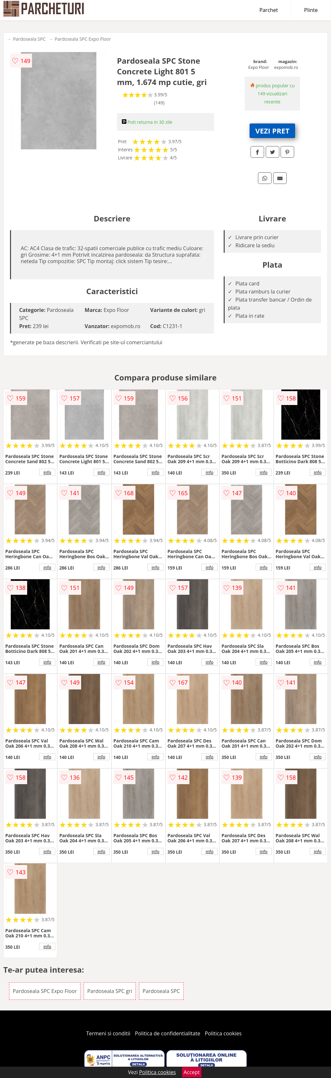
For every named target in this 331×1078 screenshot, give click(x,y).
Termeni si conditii (108, 1033)
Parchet (269, 10)
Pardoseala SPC (29, 39)
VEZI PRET (272, 130)
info (47, 472)
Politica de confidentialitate (167, 1033)
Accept (192, 1072)
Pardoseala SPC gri (109, 991)
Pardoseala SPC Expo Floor (83, 39)
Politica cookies (223, 1033)
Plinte (311, 10)
